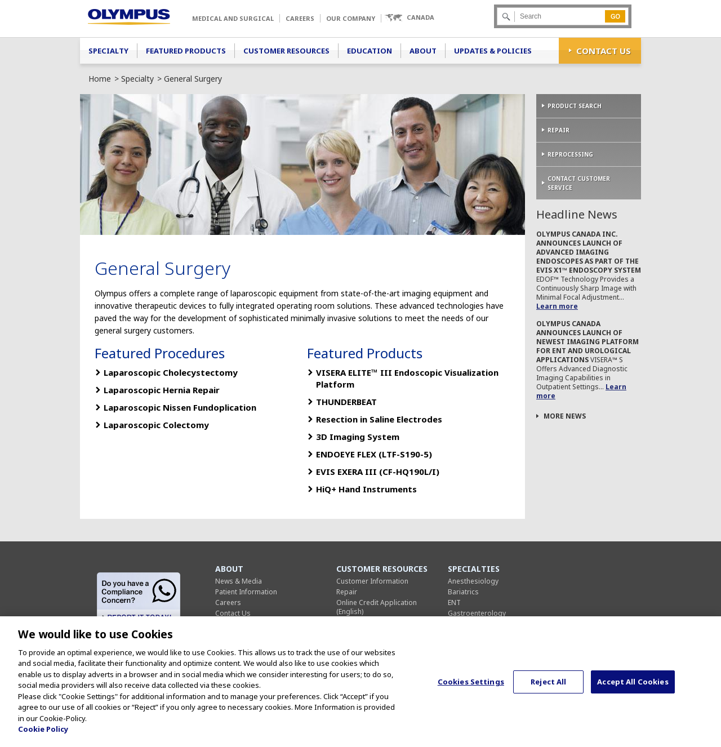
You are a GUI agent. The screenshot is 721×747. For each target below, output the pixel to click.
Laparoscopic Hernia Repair (162, 389)
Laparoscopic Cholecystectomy (171, 372)
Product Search (575, 106)
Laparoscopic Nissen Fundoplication (180, 407)
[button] (409, 17)
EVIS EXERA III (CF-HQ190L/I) (377, 471)
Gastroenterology (477, 613)
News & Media (238, 581)
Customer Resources (286, 51)
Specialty (108, 51)
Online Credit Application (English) (376, 607)
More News (565, 416)
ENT (454, 602)
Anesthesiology (473, 581)
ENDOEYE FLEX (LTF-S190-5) (374, 454)
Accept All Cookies (632, 687)
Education (369, 51)
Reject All (548, 687)
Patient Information (246, 592)
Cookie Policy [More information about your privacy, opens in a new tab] (43, 734)
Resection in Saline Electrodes (379, 419)
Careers (300, 18)
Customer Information (372, 581)
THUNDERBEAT (346, 401)
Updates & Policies (493, 51)
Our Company (350, 18)
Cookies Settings (471, 687)
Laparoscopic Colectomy (156, 424)
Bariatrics (463, 592)
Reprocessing (570, 154)
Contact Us (603, 50)
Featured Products (186, 51)
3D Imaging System (357, 436)
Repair (558, 130)
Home (99, 78)
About (423, 51)
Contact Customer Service (579, 183)
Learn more (557, 306)
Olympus (129, 17)
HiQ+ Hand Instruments (366, 489)
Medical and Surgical (233, 18)
